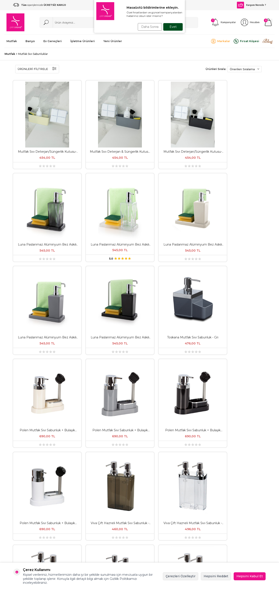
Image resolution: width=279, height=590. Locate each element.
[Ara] (46, 22)
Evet (173, 27)
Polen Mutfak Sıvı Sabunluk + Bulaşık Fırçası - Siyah (247, 183)
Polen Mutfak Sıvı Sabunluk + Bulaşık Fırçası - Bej (161, 183)
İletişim (196, 510)
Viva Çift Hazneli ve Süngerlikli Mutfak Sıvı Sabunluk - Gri (203, 309)
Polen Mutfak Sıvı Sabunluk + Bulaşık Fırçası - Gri (204, 183)
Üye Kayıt (198, 502)
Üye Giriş (197, 524)
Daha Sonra (149, 27)
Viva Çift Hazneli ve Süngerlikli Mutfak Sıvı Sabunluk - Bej (160, 309)
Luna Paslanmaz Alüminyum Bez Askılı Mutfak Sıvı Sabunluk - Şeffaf (204, 120)
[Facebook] (259, 495)
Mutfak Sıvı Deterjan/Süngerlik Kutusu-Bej (32, 120)
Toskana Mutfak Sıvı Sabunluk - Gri (118, 183)
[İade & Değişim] (135, 370)
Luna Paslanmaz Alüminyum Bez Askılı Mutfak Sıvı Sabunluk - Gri (32, 183)
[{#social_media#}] (248, 495)
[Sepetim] (268, 22)
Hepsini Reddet (216, 576)
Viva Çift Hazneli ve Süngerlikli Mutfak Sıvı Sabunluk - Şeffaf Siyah (75, 309)
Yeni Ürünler (109, 502)
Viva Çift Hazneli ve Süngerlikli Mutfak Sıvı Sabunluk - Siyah (246, 309)
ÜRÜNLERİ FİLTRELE (37, 69)
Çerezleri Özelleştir (180, 576)
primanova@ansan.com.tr (123, 556)
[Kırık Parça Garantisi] (44, 370)
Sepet (195, 517)
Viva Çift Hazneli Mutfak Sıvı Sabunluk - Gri (204, 246)
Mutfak (10, 54)
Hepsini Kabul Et (249, 576)
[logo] (15, 22)
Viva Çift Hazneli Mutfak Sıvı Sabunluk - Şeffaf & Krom (118, 246)
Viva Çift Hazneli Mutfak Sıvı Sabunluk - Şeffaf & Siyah (75, 246)
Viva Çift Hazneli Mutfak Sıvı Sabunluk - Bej (161, 246)
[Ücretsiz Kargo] (230, 370)
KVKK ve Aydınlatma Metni (160, 519)
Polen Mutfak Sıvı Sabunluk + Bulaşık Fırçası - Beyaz (32, 246)
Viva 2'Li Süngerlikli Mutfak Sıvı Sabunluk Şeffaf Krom (118, 309)
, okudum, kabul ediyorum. (139, 467)
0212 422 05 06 (172, 557)
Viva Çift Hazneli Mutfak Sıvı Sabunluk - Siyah (247, 246)
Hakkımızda (154, 502)
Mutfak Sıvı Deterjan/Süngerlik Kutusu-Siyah (118, 120)
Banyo (104, 532)
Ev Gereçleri (109, 517)
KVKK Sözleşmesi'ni (125, 467)
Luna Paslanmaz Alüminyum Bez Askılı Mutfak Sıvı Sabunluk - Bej (246, 120)
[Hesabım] (250, 22)
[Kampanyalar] (223, 22)
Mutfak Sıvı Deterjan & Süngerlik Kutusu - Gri (75, 120)
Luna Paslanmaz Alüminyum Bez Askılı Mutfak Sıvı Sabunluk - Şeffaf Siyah (161, 120)
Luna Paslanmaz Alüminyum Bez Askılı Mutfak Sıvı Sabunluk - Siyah (75, 183)
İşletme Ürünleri (112, 510)
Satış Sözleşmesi (157, 510)
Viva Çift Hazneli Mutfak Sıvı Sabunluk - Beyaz (32, 309)
